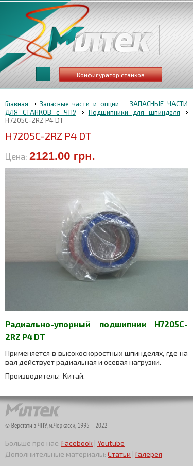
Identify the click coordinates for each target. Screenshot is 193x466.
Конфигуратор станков (111, 74)
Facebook (77, 443)
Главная (16, 104)
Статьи (119, 454)
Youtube (111, 443)
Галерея (148, 454)
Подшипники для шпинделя (134, 112)
